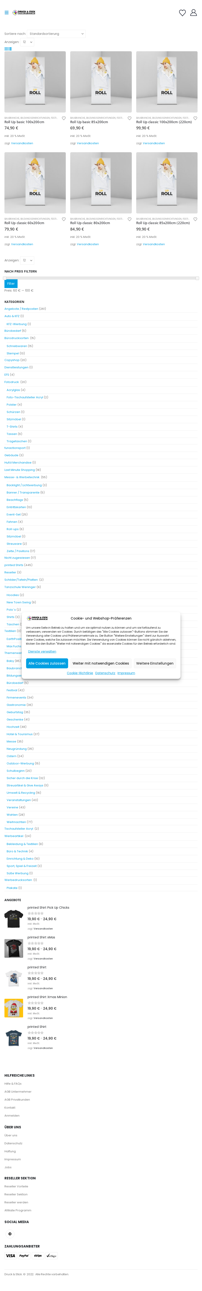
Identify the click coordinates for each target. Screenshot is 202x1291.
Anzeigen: (11, 42)
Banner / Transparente (23, 492)
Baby (10, 661)
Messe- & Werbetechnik (22, 477)
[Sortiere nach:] (56, 34)
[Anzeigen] (27, 42)
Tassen (12, 434)
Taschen (13, 624)
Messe (11, 741)
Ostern (11, 756)
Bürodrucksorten (16, 338)
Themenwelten (15, 653)
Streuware (14, 544)
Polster (12, 405)
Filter (11, 283)
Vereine (12, 807)
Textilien (10, 631)
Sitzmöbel (14, 419)
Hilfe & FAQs (13, 1084)
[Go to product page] (35, 82)
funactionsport (15, 448)
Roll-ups (13, 529)
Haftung (10, 1151)
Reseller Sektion (16, 1194)
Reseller (10, 572)
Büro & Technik (17, 851)
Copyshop (12, 360)
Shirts (10, 617)
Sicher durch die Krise (22, 778)
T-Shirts (12, 426)
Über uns (10, 1135)
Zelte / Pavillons (18, 551)
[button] (8, 12)
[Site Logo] (24, 13)
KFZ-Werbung (17, 324)
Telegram (10, 1234)
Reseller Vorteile (16, 1186)
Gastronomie (16, 705)
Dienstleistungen (16, 367)
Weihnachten (16, 822)
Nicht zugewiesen (17, 558)
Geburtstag (15, 712)
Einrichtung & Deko (20, 859)
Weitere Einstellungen (155, 663)
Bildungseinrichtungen (35, 118)
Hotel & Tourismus (20, 734)
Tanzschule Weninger (20, 587)
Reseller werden (16, 1202)
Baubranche (11, 118)
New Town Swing (19, 602)
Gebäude (11, 455)
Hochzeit (13, 727)
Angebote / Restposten (21, 309)
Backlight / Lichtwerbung (24, 485)
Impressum (126, 673)
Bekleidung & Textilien (22, 844)
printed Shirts (13, 565)
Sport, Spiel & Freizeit (22, 866)
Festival (56, 118)
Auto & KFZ (12, 316)
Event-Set (14, 514)
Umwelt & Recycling (21, 793)
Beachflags (15, 500)
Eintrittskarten (16, 507)
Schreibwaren (17, 346)
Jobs (8, 1167)
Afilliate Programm (17, 1210)
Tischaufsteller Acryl (19, 829)
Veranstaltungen (19, 800)
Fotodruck (12, 382)
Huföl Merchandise (18, 462)
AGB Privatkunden (17, 1100)
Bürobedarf (12, 331)
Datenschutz (105, 673)
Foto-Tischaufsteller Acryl (25, 397)
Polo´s (11, 610)
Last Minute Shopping (19, 470)
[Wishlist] (182, 13)
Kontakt (9, 1107)
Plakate (12, 888)
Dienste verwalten (42, 651)
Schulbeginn (16, 771)
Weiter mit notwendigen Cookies (101, 663)
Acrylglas (13, 390)
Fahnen (12, 522)
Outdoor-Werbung (20, 763)
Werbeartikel (14, 836)
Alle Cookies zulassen (47, 663)
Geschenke (15, 719)
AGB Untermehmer (18, 1092)
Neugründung (17, 749)
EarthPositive (16, 639)
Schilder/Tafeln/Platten (21, 580)
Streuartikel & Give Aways (25, 785)
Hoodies (13, 595)
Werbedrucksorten (18, 880)
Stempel (13, 353)
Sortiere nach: (15, 34)
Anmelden (12, 1115)
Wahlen (12, 815)
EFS (6, 375)
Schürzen (13, 412)
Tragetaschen (17, 441)
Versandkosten (22, 143)
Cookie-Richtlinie (80, 673)
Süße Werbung (17, 873)
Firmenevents (16, 697)
